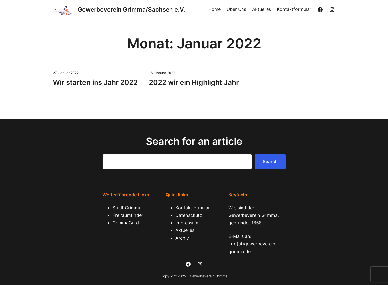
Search (270, 161)
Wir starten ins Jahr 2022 (95, 82)
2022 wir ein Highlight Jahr (194, 82)
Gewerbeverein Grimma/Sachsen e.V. (131, 9)
